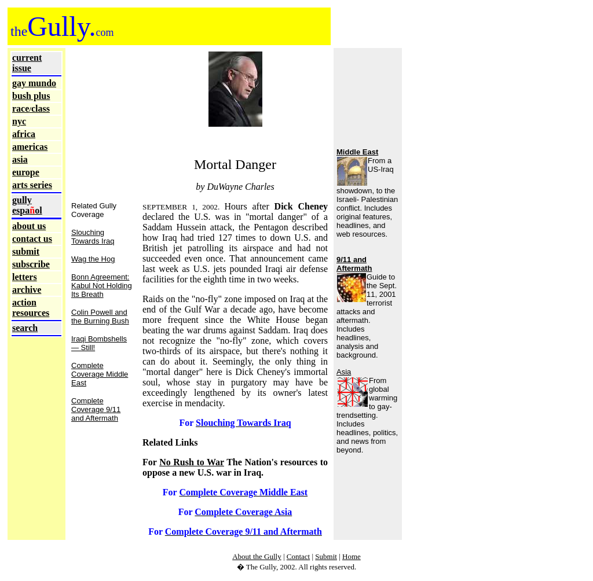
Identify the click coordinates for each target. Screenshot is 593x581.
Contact (298, 556)
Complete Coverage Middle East (99, 374)
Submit (326, 556)
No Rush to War (191, 462)
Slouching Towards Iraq (92, 236)
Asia (343, 371)
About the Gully (256, 556)
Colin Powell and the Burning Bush (100, 316)
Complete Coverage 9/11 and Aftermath (95, 409)
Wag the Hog (93, 259)
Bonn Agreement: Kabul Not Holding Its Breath (101, 286)
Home (351, 556)
